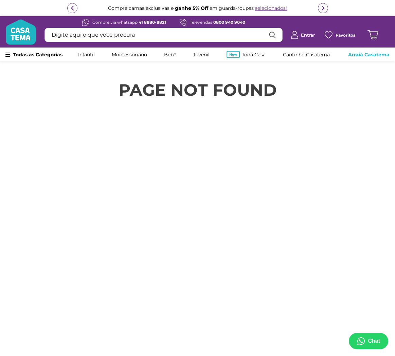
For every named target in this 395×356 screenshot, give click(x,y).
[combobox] (163, 35)
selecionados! (271, 8)
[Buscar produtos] (272, 35)
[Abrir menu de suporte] (368, 341)
